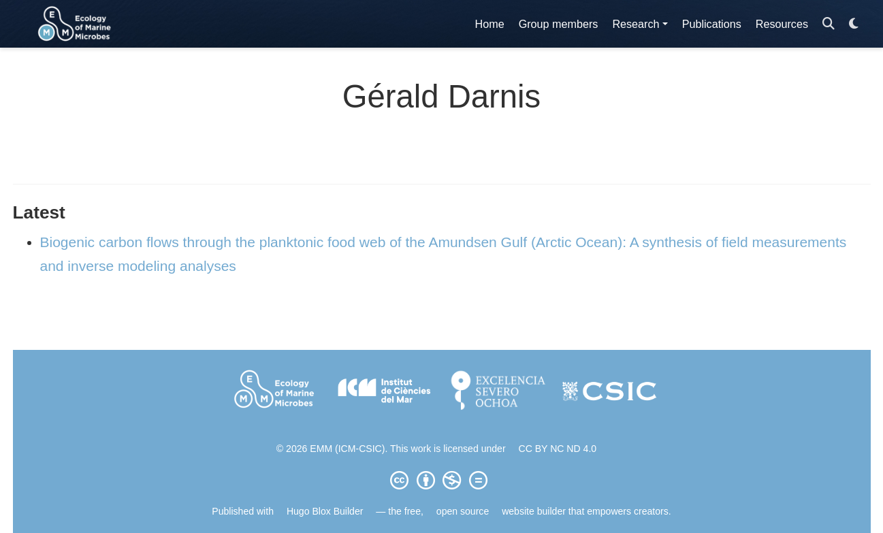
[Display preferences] (853, 24)
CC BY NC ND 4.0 (558, 448)
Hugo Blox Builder (325, 511)
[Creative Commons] (442, 480)
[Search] (828, 24)
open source (462, 511)
